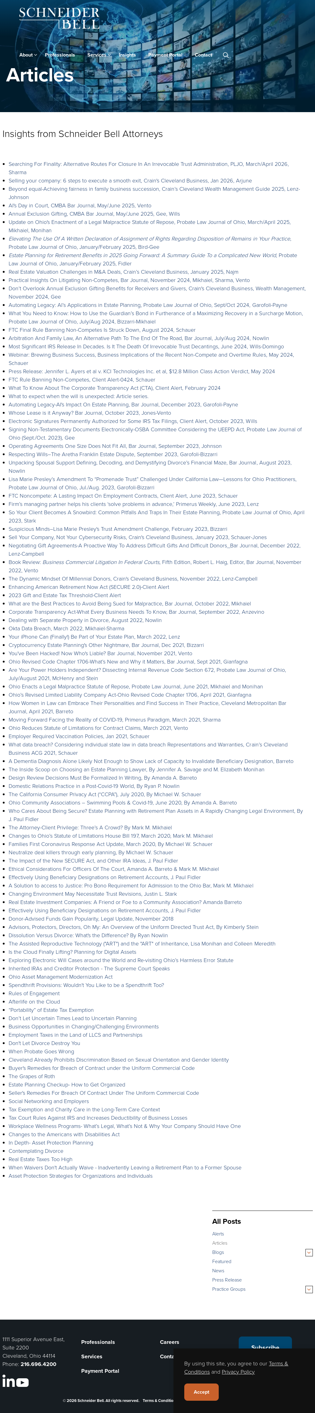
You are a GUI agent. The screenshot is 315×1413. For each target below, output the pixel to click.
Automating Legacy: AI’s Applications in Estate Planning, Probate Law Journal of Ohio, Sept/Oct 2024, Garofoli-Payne (148, 304)
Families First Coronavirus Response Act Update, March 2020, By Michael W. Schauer (111, 843)
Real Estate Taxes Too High (41, 1159)
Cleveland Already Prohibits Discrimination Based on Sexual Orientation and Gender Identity (119, 1059)
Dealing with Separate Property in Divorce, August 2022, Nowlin (85, 620)
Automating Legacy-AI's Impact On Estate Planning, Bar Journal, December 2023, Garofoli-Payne (123, 404)
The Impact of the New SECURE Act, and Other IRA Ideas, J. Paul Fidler (93, 860)
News (218, 1270)
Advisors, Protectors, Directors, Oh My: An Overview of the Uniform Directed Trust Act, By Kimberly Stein (134, 926)
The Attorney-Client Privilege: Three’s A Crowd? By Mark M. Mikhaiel (90, 827)
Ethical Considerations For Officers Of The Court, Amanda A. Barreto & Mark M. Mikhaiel (115, 868)
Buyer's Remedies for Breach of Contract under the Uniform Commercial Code (102, 1067)
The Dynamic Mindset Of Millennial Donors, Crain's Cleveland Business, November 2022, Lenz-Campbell (133, 578)
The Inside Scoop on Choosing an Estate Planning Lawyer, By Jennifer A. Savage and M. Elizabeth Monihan (137, 769)
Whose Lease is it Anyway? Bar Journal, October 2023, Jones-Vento (90, 412)
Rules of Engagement (34, 993)
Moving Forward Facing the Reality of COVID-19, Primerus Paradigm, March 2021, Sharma (115, 719)
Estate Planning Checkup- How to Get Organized (67, 1084)
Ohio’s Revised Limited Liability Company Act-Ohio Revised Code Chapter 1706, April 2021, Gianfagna (130, 694)
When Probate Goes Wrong (41, 1051)
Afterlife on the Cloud (34, 1001)
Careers (169, 1342)
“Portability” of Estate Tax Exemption (51, 1009)
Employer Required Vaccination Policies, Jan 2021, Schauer (79, 736)
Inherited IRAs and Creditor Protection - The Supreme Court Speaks (89, 968)
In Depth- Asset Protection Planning (51, 1142)
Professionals (60, 54)
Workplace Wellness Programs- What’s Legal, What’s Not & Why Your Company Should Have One (125, 1125)
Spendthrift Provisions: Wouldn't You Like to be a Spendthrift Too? (86, 984)
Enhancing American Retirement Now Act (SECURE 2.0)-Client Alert (89, 586)
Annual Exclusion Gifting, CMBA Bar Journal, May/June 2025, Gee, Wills (94, 213)
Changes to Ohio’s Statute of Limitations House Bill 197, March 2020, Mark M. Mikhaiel (111, 835)
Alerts (218, 1233)
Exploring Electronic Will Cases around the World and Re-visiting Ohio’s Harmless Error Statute (121, 960)
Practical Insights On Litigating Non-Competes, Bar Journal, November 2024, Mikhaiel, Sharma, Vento (129, 280)
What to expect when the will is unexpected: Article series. (79, 396)
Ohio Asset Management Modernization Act (61, 976)
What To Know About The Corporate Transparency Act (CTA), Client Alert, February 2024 (115, 387)
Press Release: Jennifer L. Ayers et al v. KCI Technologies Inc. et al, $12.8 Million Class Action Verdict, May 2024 (142, 371)
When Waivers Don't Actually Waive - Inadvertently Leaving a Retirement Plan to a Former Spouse (125, 1167)
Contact (203, 54)
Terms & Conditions (160, 1400)
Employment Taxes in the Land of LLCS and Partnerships (76, 1034)
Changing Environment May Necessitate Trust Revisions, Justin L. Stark (93, 893)
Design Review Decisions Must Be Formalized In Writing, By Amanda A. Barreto (103, 777)
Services (96, 54)
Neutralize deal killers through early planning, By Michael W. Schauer (91, 852)
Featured (221, 1261)
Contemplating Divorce (36, 1150)
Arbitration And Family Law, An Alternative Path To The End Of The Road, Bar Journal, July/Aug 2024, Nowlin (139, 338)
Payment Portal (165, 54)
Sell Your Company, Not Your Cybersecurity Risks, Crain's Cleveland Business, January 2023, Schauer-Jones (138, 537)
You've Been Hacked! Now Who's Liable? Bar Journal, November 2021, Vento (101, 653)
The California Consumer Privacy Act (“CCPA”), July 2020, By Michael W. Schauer (105, 794)
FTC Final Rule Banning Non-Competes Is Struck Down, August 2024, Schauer (102, 329)
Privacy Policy (238, 1371)
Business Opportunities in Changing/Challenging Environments (84, 1026)
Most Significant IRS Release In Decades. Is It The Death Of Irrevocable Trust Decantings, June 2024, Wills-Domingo (146, 346)
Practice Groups (228, 1289)
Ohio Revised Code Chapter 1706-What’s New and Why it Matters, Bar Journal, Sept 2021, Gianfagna (128, 661)
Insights (127, 54)
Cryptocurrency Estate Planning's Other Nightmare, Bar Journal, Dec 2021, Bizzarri (106, 644)
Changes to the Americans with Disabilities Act (64, 1134)
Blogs (218, 1252)
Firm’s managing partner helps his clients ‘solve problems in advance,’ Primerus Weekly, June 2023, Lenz (134, 503)
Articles (219, 1242)
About (26, 54)
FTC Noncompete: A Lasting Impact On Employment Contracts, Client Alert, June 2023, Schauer (123, 495)
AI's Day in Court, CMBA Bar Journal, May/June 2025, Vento (80, 205)
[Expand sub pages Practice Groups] (309, 1289)
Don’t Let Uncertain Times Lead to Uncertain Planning (73, 1018)
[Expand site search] (226, 55)
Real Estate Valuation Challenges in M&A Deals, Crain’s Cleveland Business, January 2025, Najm (124, 271)
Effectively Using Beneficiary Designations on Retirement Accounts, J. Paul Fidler (105, 877)
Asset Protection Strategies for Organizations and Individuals (81, 1175)
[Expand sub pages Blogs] (309, 1252)
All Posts (226, 1221)
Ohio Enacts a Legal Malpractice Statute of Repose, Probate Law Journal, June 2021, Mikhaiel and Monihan (136, 686)
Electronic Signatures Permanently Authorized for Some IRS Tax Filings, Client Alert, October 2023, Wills (133, 421)
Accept (201, 1392)
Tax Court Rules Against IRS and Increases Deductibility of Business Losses (98, 1117)
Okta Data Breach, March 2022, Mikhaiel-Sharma (66, 628)
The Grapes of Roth (32, 1076)
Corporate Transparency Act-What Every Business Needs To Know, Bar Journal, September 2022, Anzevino (137, 611)
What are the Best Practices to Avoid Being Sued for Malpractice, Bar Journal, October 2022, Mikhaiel (130, 603)
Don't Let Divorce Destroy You (44, 1043)
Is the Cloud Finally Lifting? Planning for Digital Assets (73, 951)
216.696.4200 (38, 1364)
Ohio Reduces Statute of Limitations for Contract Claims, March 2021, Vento (98, 727)
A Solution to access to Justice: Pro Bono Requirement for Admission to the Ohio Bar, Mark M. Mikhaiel (131, 885)
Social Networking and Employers (49, 1101)
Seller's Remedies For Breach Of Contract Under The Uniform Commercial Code (104, 1092)
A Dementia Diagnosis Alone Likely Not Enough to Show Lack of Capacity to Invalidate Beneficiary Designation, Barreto (151, 761)
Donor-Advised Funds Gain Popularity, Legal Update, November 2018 (91, 918)
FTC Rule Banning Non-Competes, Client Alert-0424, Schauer (82, 379)
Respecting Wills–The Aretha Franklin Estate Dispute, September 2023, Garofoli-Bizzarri (113, 454)
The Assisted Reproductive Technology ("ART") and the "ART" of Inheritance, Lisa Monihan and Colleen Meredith (142, 943)
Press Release (227, 1279)
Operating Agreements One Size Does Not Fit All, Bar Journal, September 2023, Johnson (115, 445)
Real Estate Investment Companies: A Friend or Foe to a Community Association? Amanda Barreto (125, 902)
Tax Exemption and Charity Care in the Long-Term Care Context (84, 1109)
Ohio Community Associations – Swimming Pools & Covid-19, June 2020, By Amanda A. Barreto (123, 802)
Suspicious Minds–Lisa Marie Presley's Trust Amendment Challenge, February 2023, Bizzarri (118, 528)
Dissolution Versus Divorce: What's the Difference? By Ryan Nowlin (88, 935)
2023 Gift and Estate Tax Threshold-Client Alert (65, 595)
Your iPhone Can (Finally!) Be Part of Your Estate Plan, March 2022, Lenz (94, 636)
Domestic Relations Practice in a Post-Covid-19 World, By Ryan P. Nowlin (94, 785)
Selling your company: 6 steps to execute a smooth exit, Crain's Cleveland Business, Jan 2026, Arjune (130, 180)
